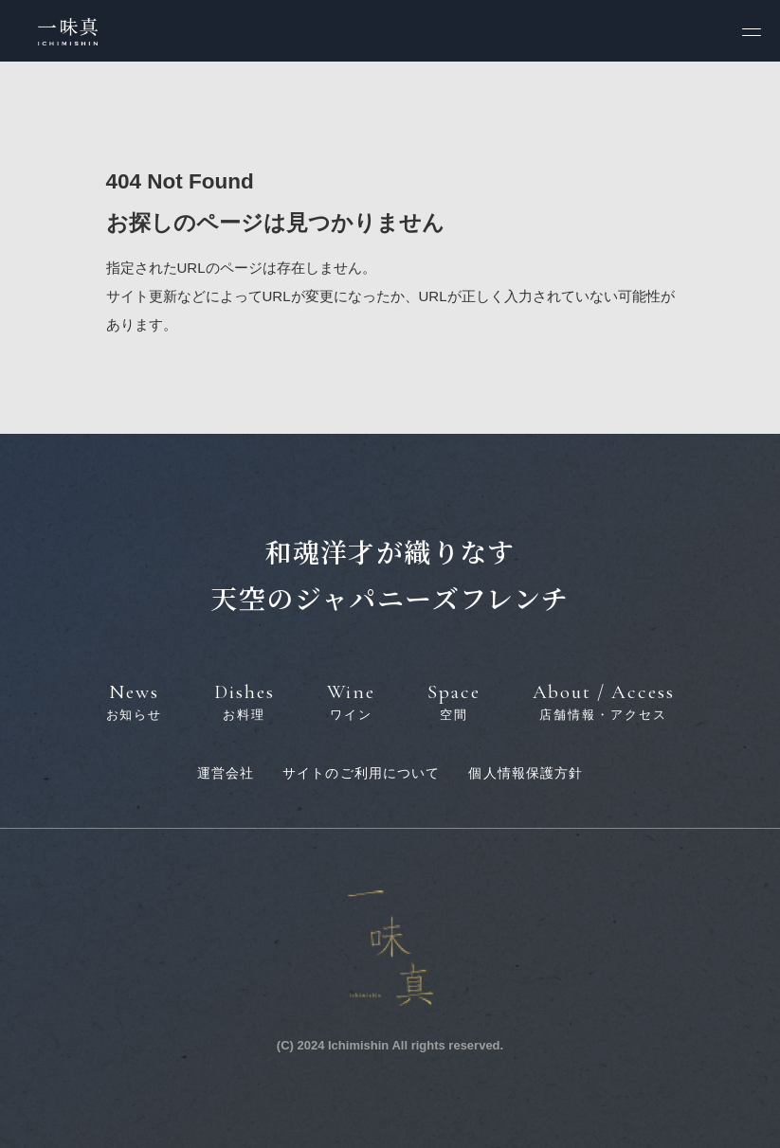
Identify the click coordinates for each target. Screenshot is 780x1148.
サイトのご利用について (361, 772)
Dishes (244, 705)
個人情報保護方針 (525, 772)
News (134, 705)
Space (454, 705)
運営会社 (225, 772)
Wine (351, 705)
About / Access (604, 705)
